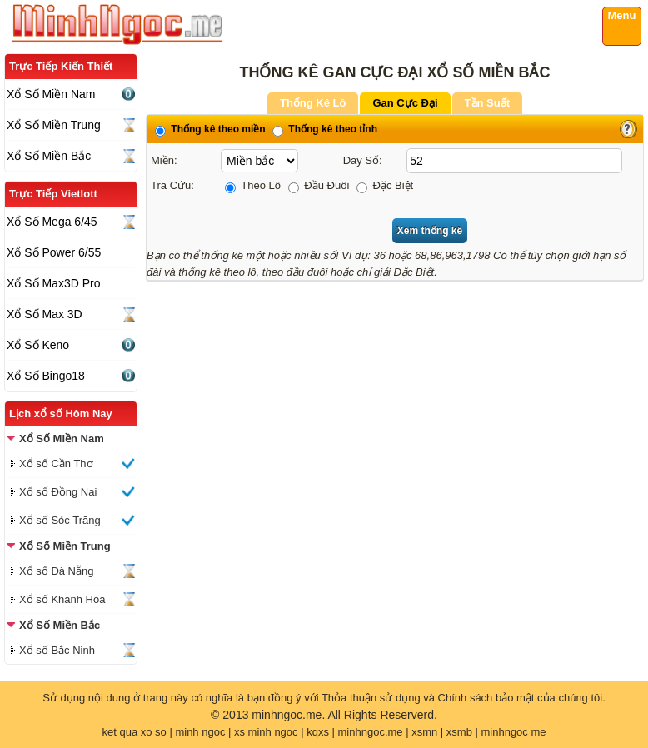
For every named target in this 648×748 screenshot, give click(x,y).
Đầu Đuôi (319, 185)
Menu (622, 15)
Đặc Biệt (384, 185)
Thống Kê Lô (313, 103)
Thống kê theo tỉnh (324, 129)
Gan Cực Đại (404, 103)
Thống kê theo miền (210, 129)
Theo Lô (253, 185)
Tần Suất (487, 103)
